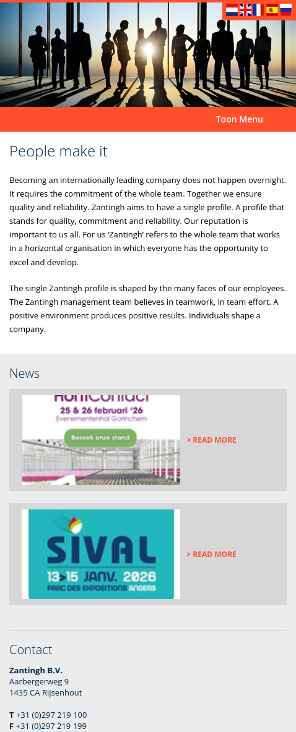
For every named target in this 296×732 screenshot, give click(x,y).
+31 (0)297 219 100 (51, 714)
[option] (148, 54)
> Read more (211, 440)
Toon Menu (239, 119)
